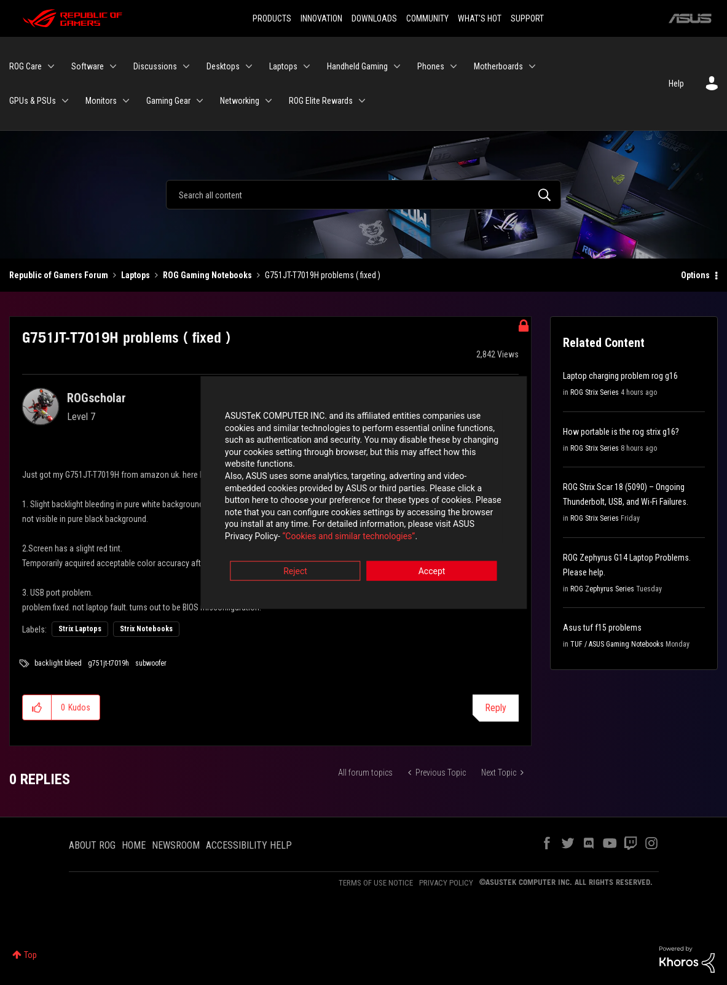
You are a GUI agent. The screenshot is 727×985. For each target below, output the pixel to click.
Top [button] (30, 955)
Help (676, 83)
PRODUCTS (272, 18)
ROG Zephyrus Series (602, 589)
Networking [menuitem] (239, 101)
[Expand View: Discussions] (186, 66)
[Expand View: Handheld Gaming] (397, 66)
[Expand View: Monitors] (126, 100)
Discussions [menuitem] (155, 66)
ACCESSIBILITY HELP (249, 845)
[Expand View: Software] (113, 66)
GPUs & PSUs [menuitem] (32, 101)
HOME (134, 845)
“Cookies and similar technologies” (282, 526)
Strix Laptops (79, 629)
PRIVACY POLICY (446, 882)
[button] (37, 707)
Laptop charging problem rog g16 (620, 376)
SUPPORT (527, 18)
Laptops (135, 275)
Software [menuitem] (87, 66)
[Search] (364, 194)
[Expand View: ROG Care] (51, 66)
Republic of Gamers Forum (58, 275)
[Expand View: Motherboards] (532, 66)
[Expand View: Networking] (268, 100)
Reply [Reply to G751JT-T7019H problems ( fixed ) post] (495, 708)
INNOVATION (321, 18)
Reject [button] (295, 561)
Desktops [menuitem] (223, 66)
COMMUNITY (427, 18)
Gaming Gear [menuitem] (168, 101)
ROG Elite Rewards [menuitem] (321, 101)
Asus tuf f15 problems (602, 628)
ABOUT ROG (92, 845)
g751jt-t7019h (108, 663)
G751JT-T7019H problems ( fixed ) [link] (322, 275)
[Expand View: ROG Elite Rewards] (362, 100)
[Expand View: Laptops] (307, 66)
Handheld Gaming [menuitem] (357, 66)
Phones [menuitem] (430, 66)
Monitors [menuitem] (101, 101)
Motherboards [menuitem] (498, 66)
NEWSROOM (176, 845)
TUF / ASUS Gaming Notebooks (617, 644)
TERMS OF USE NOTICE (376, 882)
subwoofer (151, 663)
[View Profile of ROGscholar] (96, 398)
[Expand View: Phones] (453, 66)
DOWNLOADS (374, 18)
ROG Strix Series (594, 392)
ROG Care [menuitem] (25, 66)
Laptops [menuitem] (283, 66)
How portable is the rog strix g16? (621, 432)
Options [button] (695, 275)
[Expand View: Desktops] (249, 66)
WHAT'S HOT (479, 18)
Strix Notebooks (146, 629)
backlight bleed (58, 663)
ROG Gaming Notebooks (207, 275)
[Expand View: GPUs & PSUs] (65, 100)
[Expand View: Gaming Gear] (200, 100)
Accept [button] (432, 561)
